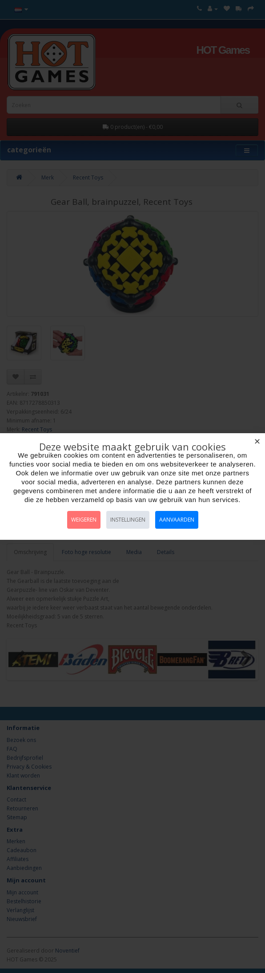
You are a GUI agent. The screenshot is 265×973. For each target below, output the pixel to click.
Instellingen (127, 519)
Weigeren (83, 519)
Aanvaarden (176, 519)
